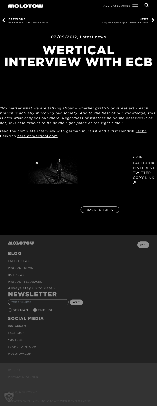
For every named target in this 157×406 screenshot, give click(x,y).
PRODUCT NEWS (20, 267)
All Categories (116, 5)
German (20, 310)
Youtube (15, 339)
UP (143, 244)
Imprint (14, 369)
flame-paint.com (22, 346)
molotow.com (20, 353)
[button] (9, 397)
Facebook (16, 332)
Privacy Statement (24, 376)
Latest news (93, 37)
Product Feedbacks (25, 281)
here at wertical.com (37, 136)
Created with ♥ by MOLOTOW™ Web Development (49, 401)
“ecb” (141, 131)
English (46, 310)
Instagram (17, 325)
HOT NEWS (16, 274)
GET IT (76, 302)
